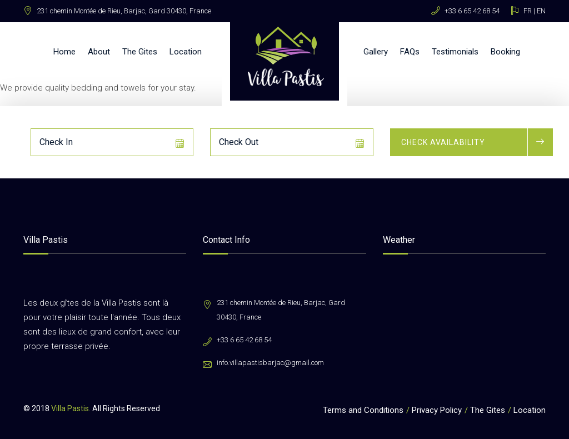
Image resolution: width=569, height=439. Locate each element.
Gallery (375, 52)
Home (64, 52)
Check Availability (443, 142)
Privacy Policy (437, 410)
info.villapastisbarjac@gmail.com (270, 362)
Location (185, 52)
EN (541, 11)
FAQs (410, 52)
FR (527, 11)
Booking (505, 52)
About (99, 52)
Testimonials (455, 52)
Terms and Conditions (363, 410)
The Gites (139, 52)
